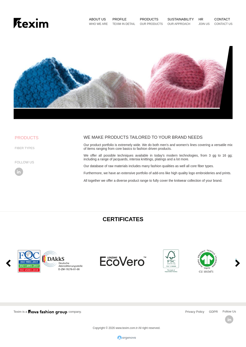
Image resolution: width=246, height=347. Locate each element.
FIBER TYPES (25, 148)
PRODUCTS (27, 137)
